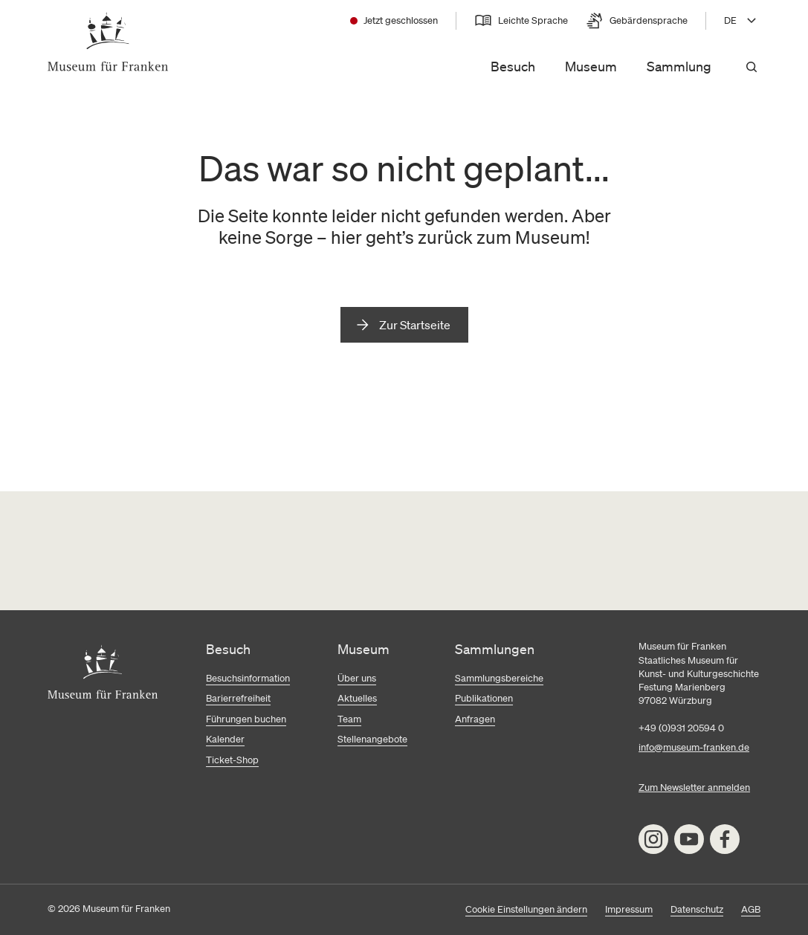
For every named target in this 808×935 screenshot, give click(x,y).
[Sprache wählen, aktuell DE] (742, 21)
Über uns (356, 678)
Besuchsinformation (248, 678)
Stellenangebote (372, 739)
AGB (750, 909)
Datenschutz (696, 909)
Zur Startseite (414, 324)
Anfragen (475, 719)
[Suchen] (751, 66)
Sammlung (679, 66)
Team (349, 719)
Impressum (629, 909)
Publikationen (484, 698)
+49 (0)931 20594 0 (681, 728)
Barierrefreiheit (238, 698)
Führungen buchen (246, 719)
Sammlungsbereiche (499, 678)
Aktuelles (357, 698)
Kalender (225, 739)
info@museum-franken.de (694, 747)
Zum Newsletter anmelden (694, 787)
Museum (591, 66)
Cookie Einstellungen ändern (526, 909)
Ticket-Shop (232, 760)
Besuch (513, 66)
